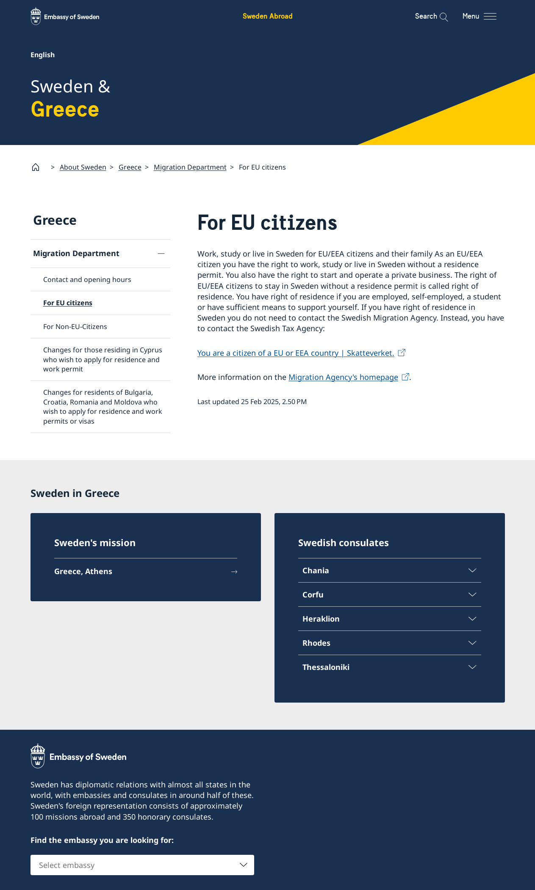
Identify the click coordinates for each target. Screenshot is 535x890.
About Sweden (83, 167)
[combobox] (142, 864)
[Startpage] (38, 167)
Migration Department (190, 167)
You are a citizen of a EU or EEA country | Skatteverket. (295, 353)
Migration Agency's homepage (343, 377)
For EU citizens (67, 303)
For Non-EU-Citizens (75, 326)
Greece (130, 167)
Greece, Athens (83, 570)
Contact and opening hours (87, 279)
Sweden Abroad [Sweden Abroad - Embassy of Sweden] (268, 16)
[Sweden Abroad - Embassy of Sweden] (72, 16)
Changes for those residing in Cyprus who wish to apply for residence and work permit (102, 359)
